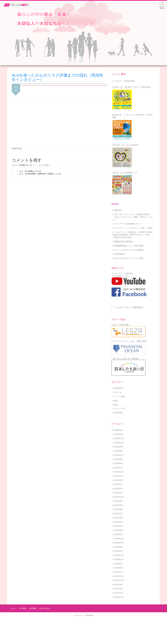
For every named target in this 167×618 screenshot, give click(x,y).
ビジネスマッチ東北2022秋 (123, 81)
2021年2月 (118, 518)
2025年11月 (119, 443)
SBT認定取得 (119, 254)
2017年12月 (119, 576)
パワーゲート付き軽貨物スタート (127, 224)
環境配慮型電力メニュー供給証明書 (128, 246)
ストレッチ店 (119, 408)
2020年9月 (118, 526)
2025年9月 (118, 447)
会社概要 (32, 608)
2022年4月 (118, 484)
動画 (20, 148)
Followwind (118, 388)
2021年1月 (118, 522)
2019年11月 (119, 539)
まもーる (117, 392)
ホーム (13, 608)
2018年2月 (118, 572)
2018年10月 (119, 559)
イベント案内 (119, 396)
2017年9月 (118, 584)
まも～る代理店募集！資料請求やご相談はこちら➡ (40, 174)
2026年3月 (118, 434)
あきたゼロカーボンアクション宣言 (128, 258)
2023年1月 (118, 468)
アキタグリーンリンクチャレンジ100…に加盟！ (134, 228)
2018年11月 (119, 555)
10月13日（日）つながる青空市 (125, 145)
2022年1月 (118, 493)
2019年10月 (119, 543)
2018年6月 (118, 564)
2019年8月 (118, 547)
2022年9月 (118, 476)
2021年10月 (119, 497)
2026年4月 (118, 430)
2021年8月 (118, 505)
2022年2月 (118, 488)
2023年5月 (118, 463)
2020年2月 (118, 534)
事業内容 (117, 210)
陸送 (116, 405)
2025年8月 (118, 451)
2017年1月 (118, 593)
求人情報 (22, 608)
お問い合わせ (44, 608)
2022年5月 (118, 480)
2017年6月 (118, 589)
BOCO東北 (118, 413)
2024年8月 (118, 459)
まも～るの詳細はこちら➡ (30, 171)
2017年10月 (119, 580)
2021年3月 (118, 514)
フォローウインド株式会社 (129, 307)
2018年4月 (118, 568)
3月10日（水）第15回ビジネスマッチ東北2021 (131, 87)
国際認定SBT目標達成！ (124, 241)
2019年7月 (118, 551)
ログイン (35, 165)
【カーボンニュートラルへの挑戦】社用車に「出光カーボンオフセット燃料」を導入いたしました (132, 217)
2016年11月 (119, 597)
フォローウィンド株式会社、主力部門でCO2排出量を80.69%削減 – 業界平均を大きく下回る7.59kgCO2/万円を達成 (132, 234)
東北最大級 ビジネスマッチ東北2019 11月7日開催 (132, 116)
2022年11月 (119, 472)
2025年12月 (119, 438)
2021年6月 (118, 509)
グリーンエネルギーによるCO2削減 (128, 250)
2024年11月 (119, 455)
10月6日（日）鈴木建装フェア (124, 173)
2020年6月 (118, 530)
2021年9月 (118, 501)
